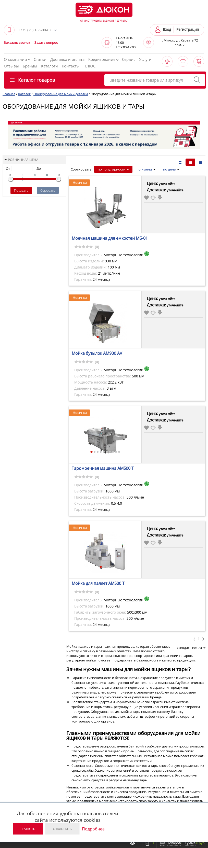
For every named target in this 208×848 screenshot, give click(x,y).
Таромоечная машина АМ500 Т (103, 468)
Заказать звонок (17, 42)
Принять (27, 829)
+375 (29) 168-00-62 (34, 29)
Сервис (128, 59)
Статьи (40, 59)
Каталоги (49, 65)
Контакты (71, 65)
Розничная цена (21, 159)
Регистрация (187, 29)
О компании (17, 59)
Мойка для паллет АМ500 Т (98, 583)
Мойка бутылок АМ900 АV (97, 353)
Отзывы (11, 65)
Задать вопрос (46, 42)
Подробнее (93, 829)
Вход (167, 29)
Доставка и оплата (67, 59)
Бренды (30, 65)
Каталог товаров (32, 80)
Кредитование (103, 59)
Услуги (145, 59)
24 (201, 647)
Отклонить (62, 829)
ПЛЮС (89, 65)
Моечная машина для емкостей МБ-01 (110, 238)
